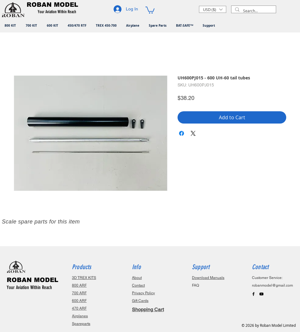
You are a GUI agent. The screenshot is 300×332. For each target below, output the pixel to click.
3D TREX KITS (84, 278)
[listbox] (212, 9)
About (137, 278)
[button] (58, 12)
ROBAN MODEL (32, 280)
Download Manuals (208, 278)
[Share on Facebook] (181, 133)
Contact (138, 285)
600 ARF (79, 301)
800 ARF (79, 285)
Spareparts (81, 324)
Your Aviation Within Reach (29, 287)
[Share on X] (193, 133)
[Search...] (253, 11)
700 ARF (79, 293)
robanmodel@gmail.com (272, 285)
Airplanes (80, 316)
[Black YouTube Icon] (261, 294)
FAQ (195, 285)
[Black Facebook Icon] (253, 294)
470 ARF (79, 308)
